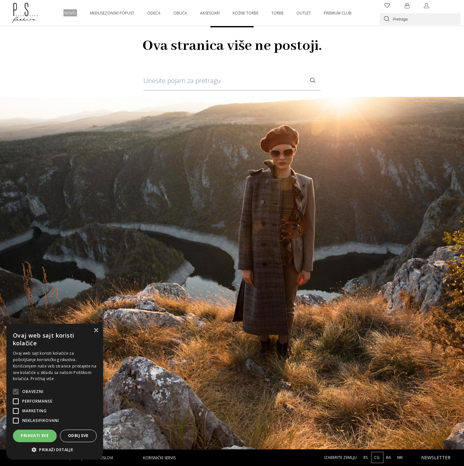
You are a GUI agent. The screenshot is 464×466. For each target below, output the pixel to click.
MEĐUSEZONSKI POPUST (112, 13)
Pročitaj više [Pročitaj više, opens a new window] (42, 378)
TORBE (277, 13)
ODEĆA (153, 13)
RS (366, 457)
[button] (55, 449)
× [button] (95, 330)
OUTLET (303, 13)
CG (377, 457)
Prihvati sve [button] (35, 435)
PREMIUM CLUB (338, 13)
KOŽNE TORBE (245, 13)
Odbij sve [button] (78, 435)
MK (400, 457)
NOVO (70, 13)
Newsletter (435, 457)
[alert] (54, 392)
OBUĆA (180, 13)
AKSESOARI (210, 13)
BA (389, 457)
